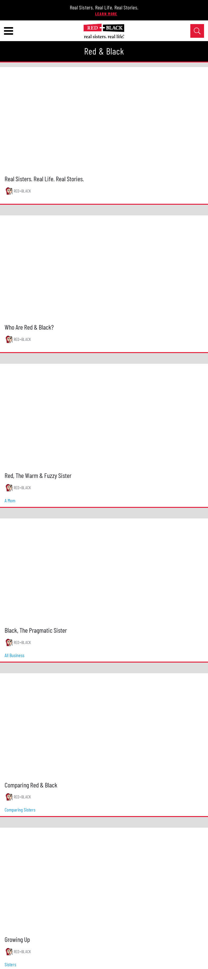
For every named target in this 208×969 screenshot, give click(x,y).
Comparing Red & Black (31, 785)
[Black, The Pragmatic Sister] (104, 570)
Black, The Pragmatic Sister (36, 630)
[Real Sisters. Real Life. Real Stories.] (104, 119)
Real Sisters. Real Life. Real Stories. (104, 7)
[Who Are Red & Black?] (104, 267)
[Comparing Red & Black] (104, 725)
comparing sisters (20, 809)
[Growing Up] (104, 880)
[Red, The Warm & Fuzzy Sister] (104, 416)
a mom (10, 500)
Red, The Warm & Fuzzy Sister (38, 475)
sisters (10, 964)
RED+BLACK (22, 190)
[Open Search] (197, 31)
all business (14, 655)
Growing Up (17, 939)
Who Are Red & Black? (29, 327)
